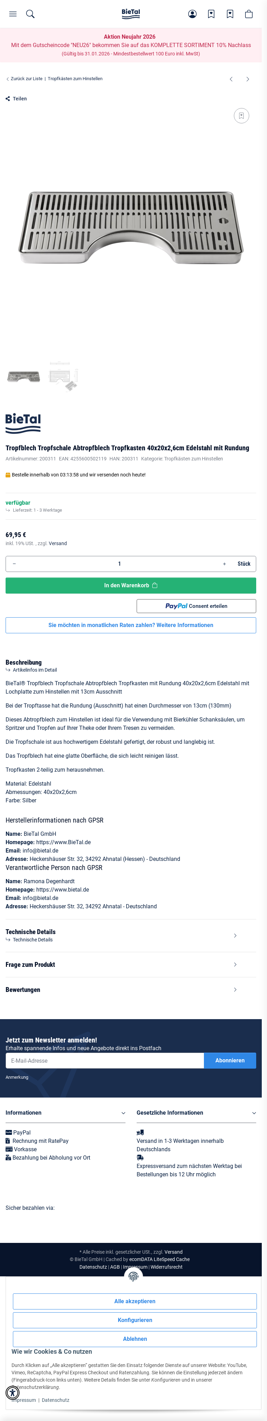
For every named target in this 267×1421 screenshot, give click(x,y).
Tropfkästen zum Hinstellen (193, 458)
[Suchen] (30, 14)
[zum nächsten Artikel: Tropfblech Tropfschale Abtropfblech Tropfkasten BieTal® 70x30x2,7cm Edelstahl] (247, 79)
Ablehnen (135, 1339)
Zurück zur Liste (24, 78)
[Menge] (119, 564)
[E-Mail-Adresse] (105, 1061)
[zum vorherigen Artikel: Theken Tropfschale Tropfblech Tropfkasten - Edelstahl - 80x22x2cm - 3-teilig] (231, 79)
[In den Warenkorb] (11, 91)
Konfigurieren (135, 1320)
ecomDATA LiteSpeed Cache (159, 1259)
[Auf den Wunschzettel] (241, 115)
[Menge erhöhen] (224, 564)
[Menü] (13, 14)
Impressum (24, 1400)
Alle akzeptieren (134, 1301)
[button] (192, 14)
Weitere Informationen (185, 625)
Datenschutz (55, 1400)
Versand (58, 543)
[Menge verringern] (14, 564)
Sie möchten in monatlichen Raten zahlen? (130, 625)
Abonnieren (230, 1060)
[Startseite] (130, 14)
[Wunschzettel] (211, 14)
